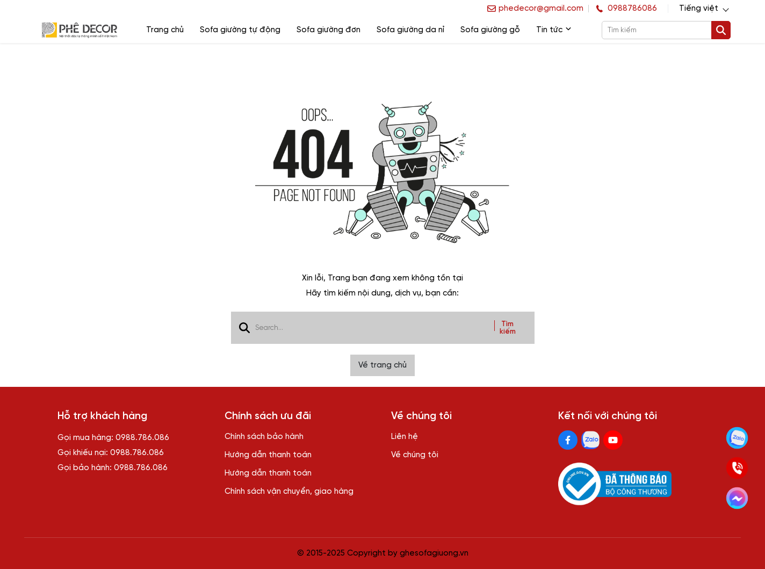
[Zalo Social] (590, 440)
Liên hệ (404, 437)
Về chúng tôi (414, 455)
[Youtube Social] (613, 440)
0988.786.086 (142, 438)
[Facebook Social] (568, 440)
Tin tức (554, 30)
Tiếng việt (698, 8)
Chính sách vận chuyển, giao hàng (289, 491)
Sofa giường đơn (328, 30)
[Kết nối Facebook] (737, 498)
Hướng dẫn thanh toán (268, 455)
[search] (665, 30)
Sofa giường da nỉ (410, 30)
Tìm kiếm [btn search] (508, 327)
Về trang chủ (382, 365)
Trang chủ (165, 30)
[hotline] (625, 8)
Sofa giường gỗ (490, 30)
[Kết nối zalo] (737, 438)
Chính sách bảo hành (264, 437)
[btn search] (721, 30)
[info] (535, 8)
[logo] (79, 30)
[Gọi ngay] (737, 468)
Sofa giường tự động (240, 30)
